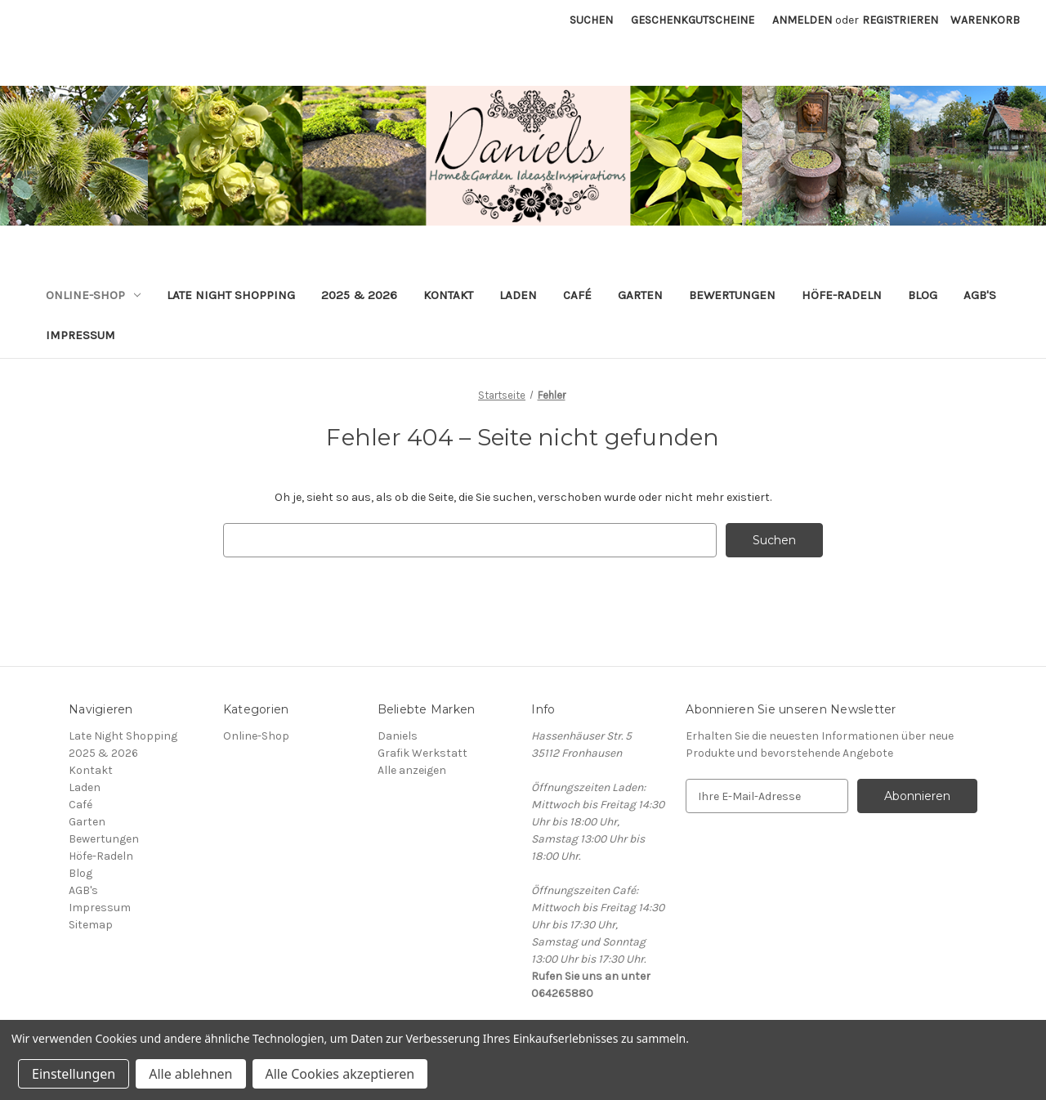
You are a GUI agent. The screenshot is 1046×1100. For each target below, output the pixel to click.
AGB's (979, 295)
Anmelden (802, 20)
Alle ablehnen (190, 1074)
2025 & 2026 (359, 295)
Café (577, 295)
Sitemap (91, 925)
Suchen (591, 20)
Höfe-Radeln (842, 295)
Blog (922, 295)
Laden (518, 295)
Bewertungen (732, 295)
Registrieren (900, 20)
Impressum (80, 335)
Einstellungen (73, 1074)
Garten (640, 295)
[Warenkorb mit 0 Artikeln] (985, 20)
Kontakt (448, 295)
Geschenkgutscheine (692, 20)
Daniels (398, 736)
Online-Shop (93, 295)
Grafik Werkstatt (422, 753)
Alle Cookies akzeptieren (340, 1074)
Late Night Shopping (231, 295)
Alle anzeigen (412, 770)
